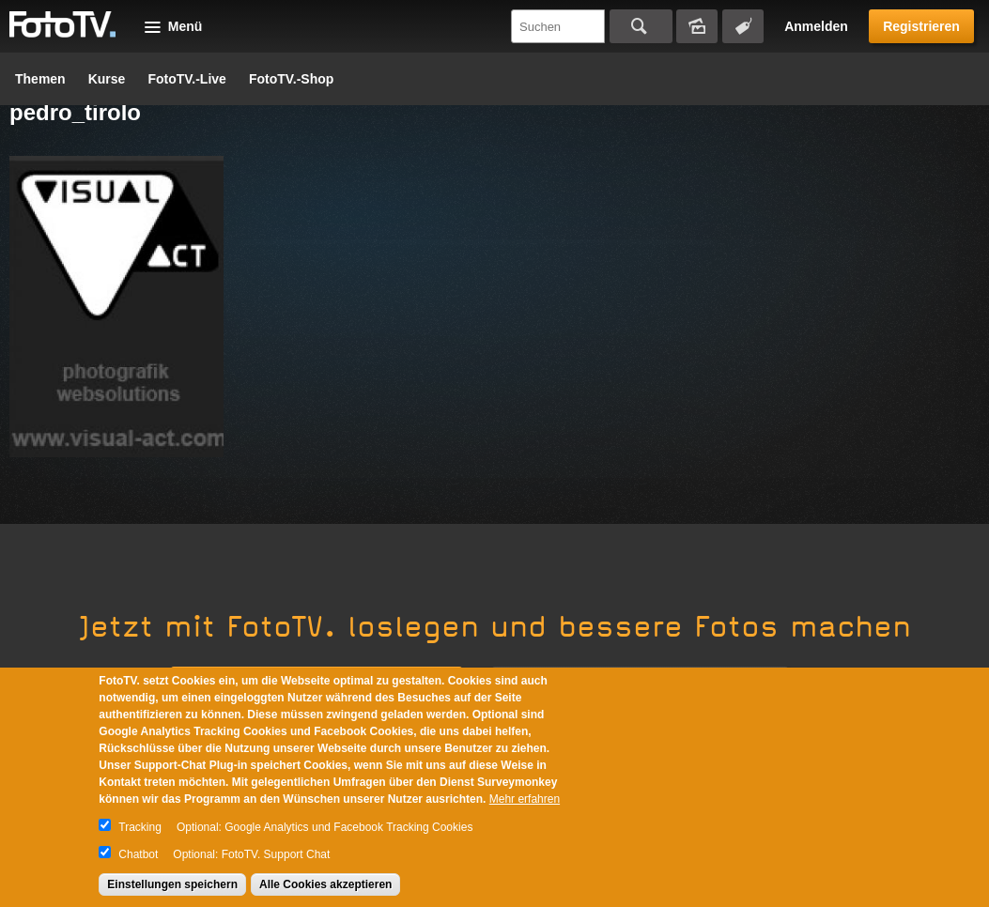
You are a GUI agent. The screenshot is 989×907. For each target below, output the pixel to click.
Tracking (140, 827)
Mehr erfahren (524, 799)
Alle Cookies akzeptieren (325, 884)
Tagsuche (743, 26)
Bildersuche (697, 26)
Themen (40, 78)
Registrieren (921, 26)
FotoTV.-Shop (291, 78)
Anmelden (816, 26)
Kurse (107, 78)
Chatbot (138, 854)
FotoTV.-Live (186, 78)
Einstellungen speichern (172, 884)
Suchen (641, 26)
